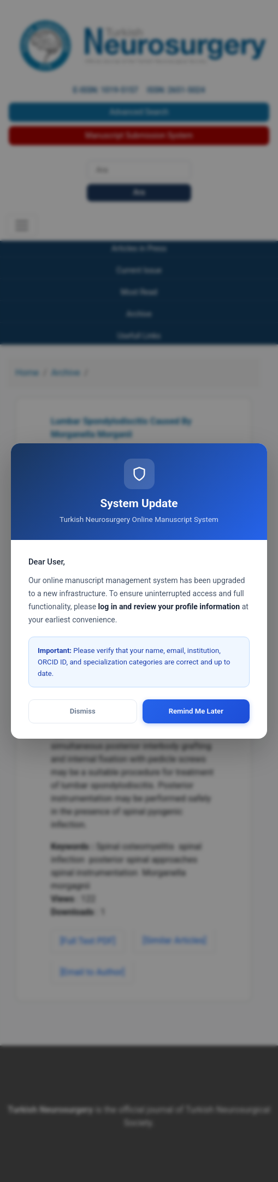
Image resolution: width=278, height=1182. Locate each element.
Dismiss (83, 711)
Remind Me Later (196, 711)
